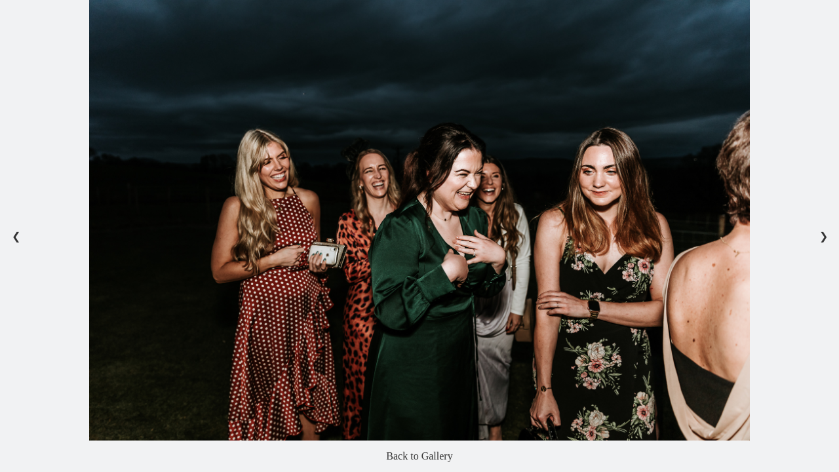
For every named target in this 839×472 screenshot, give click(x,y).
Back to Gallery (419, 456)
